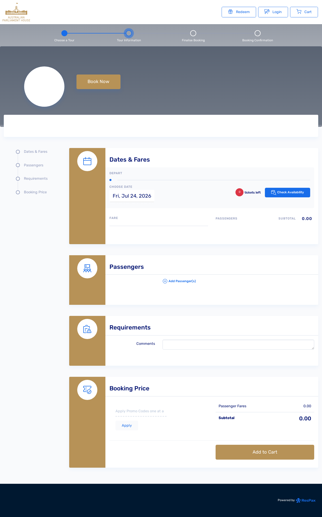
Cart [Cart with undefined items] (304, 11)
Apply (127, 425)
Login (273, 11)
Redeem (239, 11)
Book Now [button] (98, 81)
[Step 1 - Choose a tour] (64, 35)
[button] (238, 283)
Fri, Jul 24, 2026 (132, 196)
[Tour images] (237, 127)
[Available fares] (158, 233)
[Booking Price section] (193, 416)
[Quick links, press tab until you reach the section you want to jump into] (33, 174)
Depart (115, 173)
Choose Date (120, 187)
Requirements (36, 178)
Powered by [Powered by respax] (297, 500)
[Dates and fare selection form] (193, 190)
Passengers (33, 165)
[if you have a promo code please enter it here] (141, 412)
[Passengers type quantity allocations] (265, 227)
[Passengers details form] (193, 274)
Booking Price (35, 192)
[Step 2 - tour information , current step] (129, 35)
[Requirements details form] (193, 335)
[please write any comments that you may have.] (238, 345)
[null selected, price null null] (161, 86)
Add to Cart (265, 452)
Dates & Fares (35, 152)
